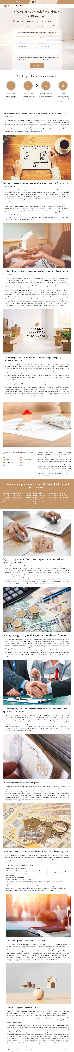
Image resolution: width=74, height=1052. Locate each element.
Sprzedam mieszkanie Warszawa (58, 495)
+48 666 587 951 (18, 2)
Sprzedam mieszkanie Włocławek (58, 497)
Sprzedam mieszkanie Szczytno (35, 504)
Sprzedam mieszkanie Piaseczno (35, 497)
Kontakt (65, 2)
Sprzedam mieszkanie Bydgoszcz (12, 497)
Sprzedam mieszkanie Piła (33, 500)
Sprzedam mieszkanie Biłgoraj (12, 493)
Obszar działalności (30, 1050)
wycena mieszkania (44, 2)
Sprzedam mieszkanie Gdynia (11, 500)
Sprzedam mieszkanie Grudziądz (12, 502)
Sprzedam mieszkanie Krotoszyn (35, 495)
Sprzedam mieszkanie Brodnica (12, 495)
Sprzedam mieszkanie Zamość (57, 500)
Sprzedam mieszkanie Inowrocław (13, 504)
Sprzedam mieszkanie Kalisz (34, 493)
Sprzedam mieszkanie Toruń (57, 493)
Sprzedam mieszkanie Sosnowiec (35, 502)
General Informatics (66, 1050)
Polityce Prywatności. (48, 59)
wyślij (37, 65)
